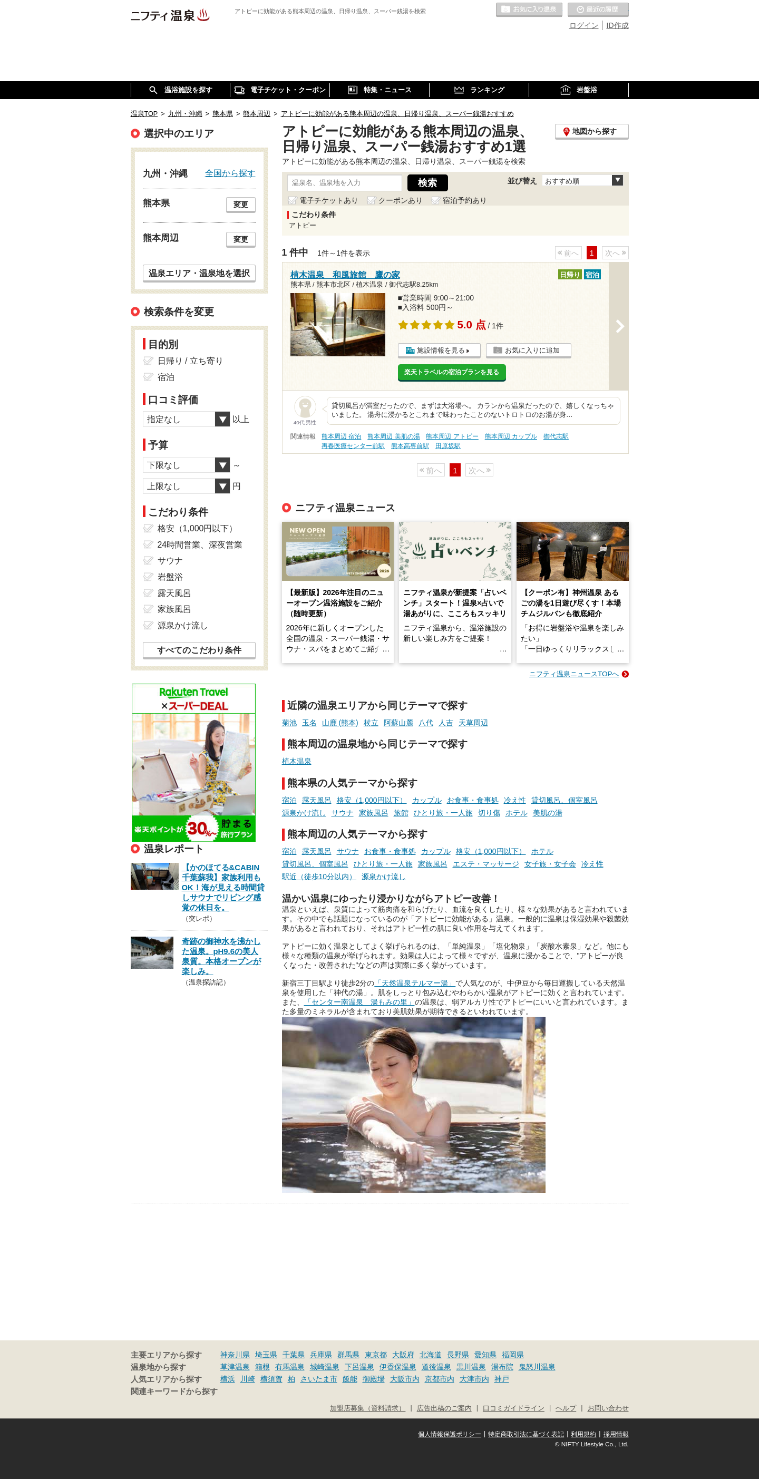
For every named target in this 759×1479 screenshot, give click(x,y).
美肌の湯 (547, 813)
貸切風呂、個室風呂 (564, 800)
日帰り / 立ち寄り (190, 360)
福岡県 (513, 1354)
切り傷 (489, 813)
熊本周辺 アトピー (452, 436)
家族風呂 (373, 813)
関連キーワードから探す (174, 1391)
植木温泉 (297, 761)
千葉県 (294, 1354)
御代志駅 (556, 436)
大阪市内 (405, 1379)
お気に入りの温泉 (529, 10)
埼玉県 (266, 1354)
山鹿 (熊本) (340, 722)
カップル (427, 800)
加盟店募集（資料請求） (367, 1408)
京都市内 (439, 1379)
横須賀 (271, 1379)
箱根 (262, 1367)
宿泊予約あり (465, 200)
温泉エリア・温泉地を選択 (199, 273)
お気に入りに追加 (532, 350)
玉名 (309, 722)
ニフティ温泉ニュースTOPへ (574, 674)
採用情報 (616, 1434)
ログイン (584, 25)
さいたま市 (318, 1379)
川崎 (247, 1379)
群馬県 (348, 1354)
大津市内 (474, 1379)
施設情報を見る (441, 350)
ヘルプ (566, 1408)
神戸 (501, 1379)
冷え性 (515, 800)
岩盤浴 (170, 576)
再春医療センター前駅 (353, 446)
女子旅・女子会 (550, 864)
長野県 (458, 1354)
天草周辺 (473, 722)
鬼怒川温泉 (537, 1367)
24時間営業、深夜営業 (200, 544)
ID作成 (618, 25)
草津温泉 (235, 1367)
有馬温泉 (290, 1367)
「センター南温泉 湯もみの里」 (359, 1002)
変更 (240, 204)
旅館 (401, 813)
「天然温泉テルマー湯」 (414, 983)
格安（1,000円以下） (372, 800)
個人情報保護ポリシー (449, 1434)
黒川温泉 (471, 1367)
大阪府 (403, 1354)
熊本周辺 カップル (511, 436)
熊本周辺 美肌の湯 (393, 436)
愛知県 (485, 1354)
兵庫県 (321, 1354)
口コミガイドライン (513, 1408)
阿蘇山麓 (398, 722)
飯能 (350, 1379)
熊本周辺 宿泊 (341, 436)
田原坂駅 (448, 446)
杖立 (371, 722)
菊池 (289, 722)
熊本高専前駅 (410, 446)
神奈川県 (235, 1354)
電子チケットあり (328, 200)
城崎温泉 (324, 1367)
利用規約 (583, 1434)
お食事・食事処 (473, 800)
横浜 (227, 1379)
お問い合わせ (608, 1408)
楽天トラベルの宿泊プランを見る (451, 372)
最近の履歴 (598, 10)
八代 (426, 722)
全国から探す (230, 173)
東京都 (376, 1354)
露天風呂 (317, 800)
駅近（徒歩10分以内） (319, 876)
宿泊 (289, 800)
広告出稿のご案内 (444, 1408)
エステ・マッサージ (486, 864)
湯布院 (502, 1367)
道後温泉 (436, 1367)
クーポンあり (400, 200)
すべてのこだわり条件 (199, 650)
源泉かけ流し (304, 813)
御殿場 (374, 1379)
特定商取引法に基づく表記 (526, 1434)
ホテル (516, 813)
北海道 (431, 1354)
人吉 (446, 722)
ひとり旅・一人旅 (443, 813)
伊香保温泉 (398, 1367)
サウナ (343, 813)
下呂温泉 (359, 1367)
